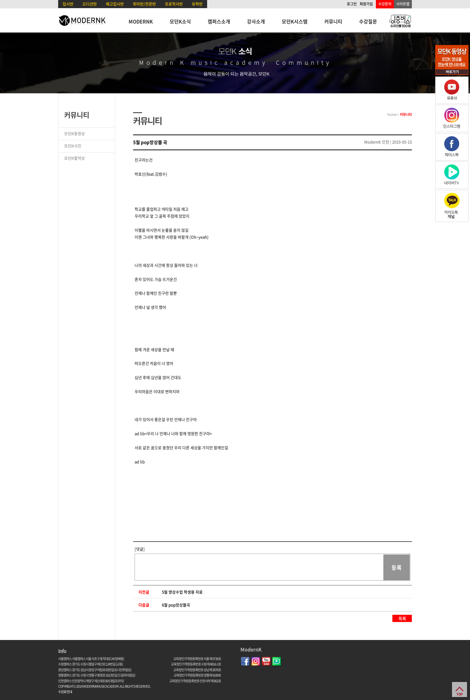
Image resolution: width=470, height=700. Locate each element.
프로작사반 (174, 4)
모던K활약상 (74, 158)
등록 (396, 567)
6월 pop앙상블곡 (176, 605)
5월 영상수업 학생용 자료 (182, 592)
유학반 (197, 4)
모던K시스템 (295, 21)
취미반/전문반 (144, 4)
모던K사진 (72, 146)
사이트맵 (402, 4)
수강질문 (368, 21)
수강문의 (384, 4)
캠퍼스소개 (219, 21)
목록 (402, 618)
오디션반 (89, 4)
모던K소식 (180, 21)
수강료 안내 (65, 691)
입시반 (68, 4)
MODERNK (141, 21)
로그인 (352, 4)
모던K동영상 (74, 133)
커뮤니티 (333, 21)
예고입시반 (115, 4)
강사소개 (256, 21)
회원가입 (366, 4)
